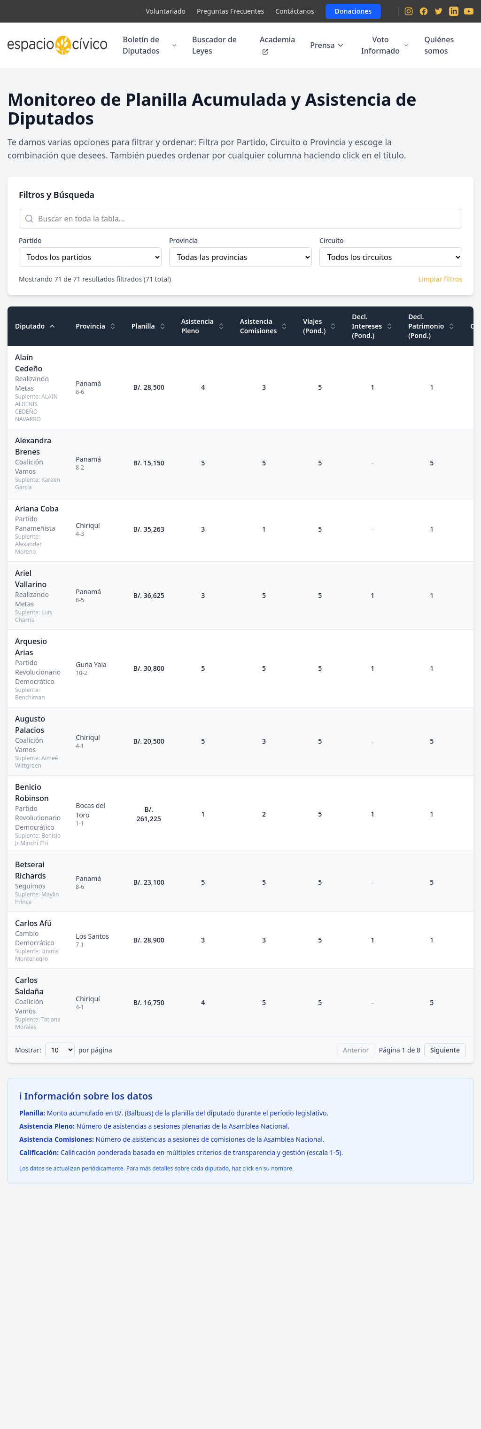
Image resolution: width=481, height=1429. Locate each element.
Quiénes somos (439, 45)
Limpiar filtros (440, 279)
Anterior (356, 1049)
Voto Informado (385, 45)
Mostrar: (28, 1049)
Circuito (331, 240)
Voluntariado (166, 11)
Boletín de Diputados (150, 45)
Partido (30, 240)
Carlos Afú (33, 923)
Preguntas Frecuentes (230, 11)
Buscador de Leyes (214, 45)
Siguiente (445, 1049)
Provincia (183, 240)
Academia (277, 44)
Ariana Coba (37, 508)
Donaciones (353, 11)
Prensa (327, 45)
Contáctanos (294, 11)
